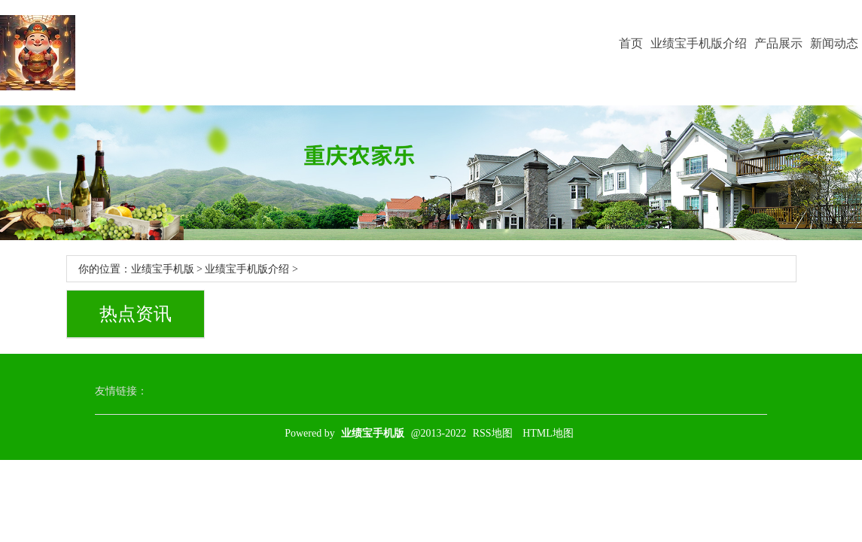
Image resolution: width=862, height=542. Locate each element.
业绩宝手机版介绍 (698, 43)
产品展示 (778, 43)
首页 (631, 43)
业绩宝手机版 (162, 269)
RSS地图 (493, 433)
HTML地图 (548, 433)
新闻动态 (834, 43)
